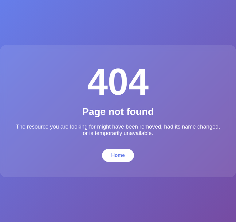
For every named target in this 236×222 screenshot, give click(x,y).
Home (118, 155)
